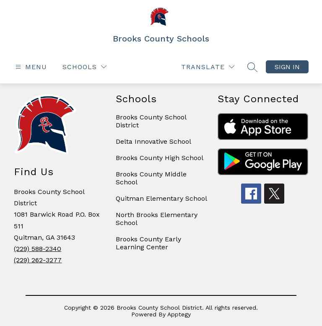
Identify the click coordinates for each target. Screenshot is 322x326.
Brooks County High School (159, 158)
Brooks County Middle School (151, 178)
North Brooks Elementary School (156, 219)
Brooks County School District (151, 121)
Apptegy (179, 314)
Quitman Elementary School (161, 198)
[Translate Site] (207, 67)
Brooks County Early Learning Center (148, 243)
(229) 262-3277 (38, 260)
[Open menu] (30, 67)
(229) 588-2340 (37, 249)
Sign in (287, 67)
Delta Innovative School (153, 141)
